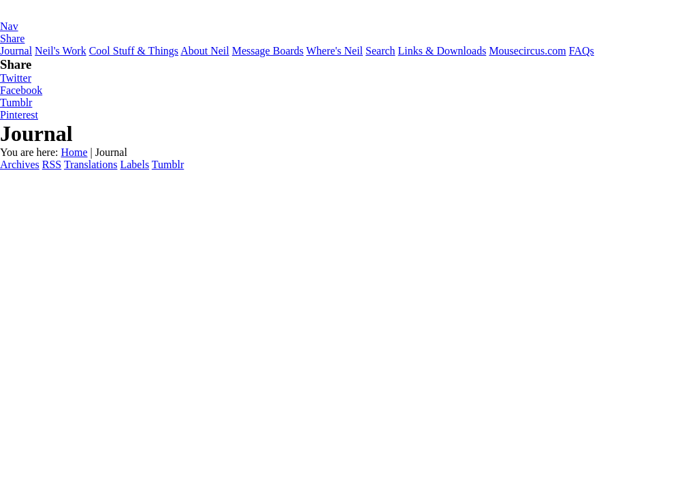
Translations (91, 164)
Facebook (21, 90)
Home (74, 152)
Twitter (15, 78)
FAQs (581, 51)
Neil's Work (60, 51)
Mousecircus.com (527, 51)
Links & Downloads (442, 51)
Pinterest (19, 115)
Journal (16, 51)
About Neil (204, 51)
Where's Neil (334, 51)
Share (12, 38)
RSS (51, 164)
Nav (9, 26)
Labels (134, 164)
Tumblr (16, 102)
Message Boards (268, 51)
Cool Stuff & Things (133, 51)
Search (380, 51)
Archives (19, 164)
